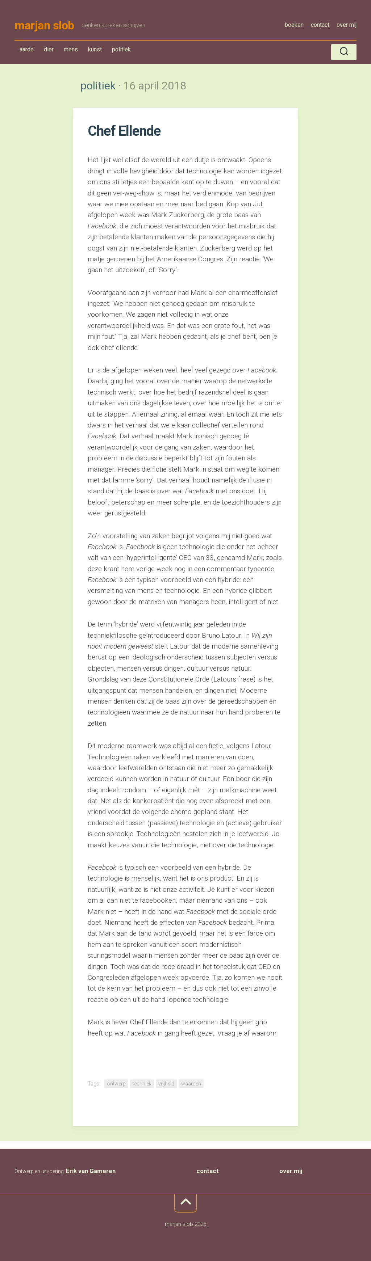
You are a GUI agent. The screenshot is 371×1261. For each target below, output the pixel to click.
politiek (121, 50)
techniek (142, 1084)
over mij (347, 24)
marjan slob (44, 25)
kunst (95, 49)
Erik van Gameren (91, 1170)
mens (71, 49)
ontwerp (116, 1084)
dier (49, 49)
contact (320, 24)
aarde (27, 49)
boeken (294, 24)
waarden (191, 1084)
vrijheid (166, 1084)
